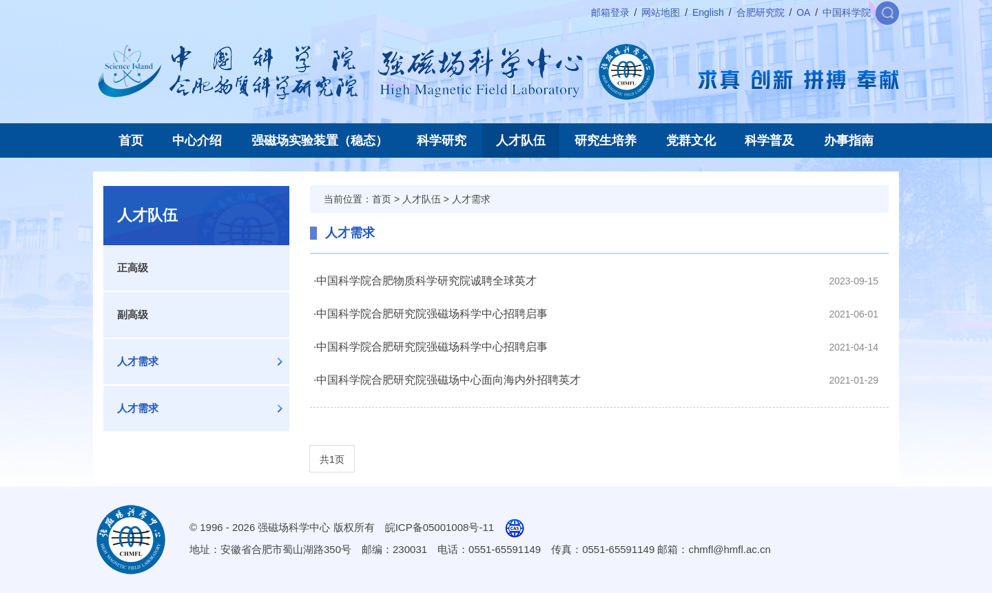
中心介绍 (197, 140)
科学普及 (769, 140)
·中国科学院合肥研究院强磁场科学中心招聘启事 (430, 314)
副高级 (132, 314)
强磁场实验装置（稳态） (319, 140)
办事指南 (849, 140)
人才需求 (137, 361)
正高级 (132, 267)
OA (803, 12)
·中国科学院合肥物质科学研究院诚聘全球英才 (425, 281)
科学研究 (441, 140)
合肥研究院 (760, 12)
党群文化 (691, 140)
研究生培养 (606, 140)
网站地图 (660, 12)
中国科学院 (847, 12)
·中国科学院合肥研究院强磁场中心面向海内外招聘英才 (447, 380)
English (708, 12)
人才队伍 (521, 140)
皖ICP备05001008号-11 (439, 527)
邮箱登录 (610, 12)
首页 (130, 140)
